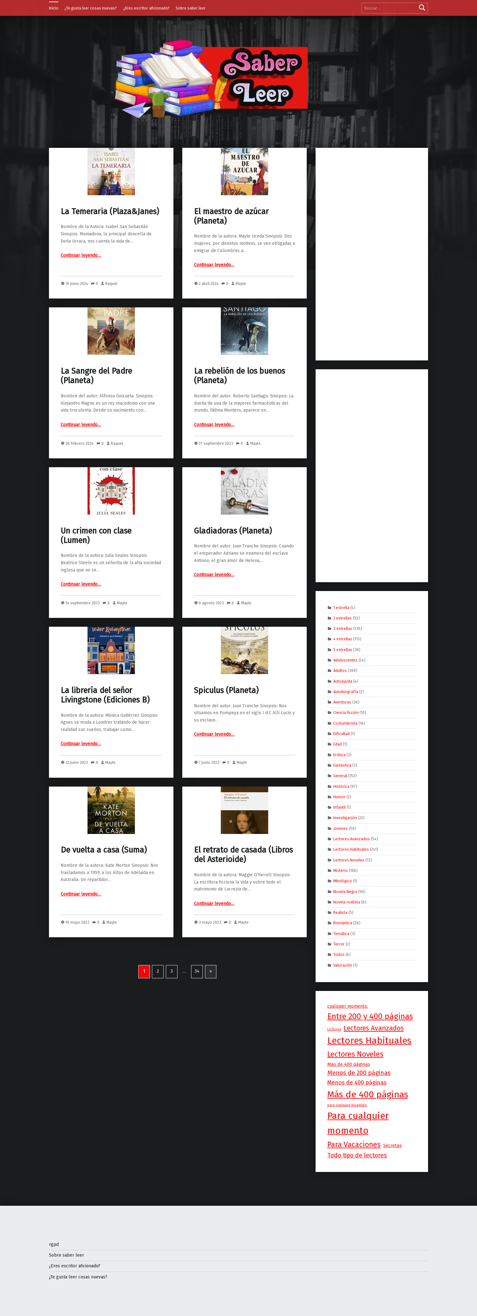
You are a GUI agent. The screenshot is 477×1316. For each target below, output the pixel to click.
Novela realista (346, 902)
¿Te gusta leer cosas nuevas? (90, 8)
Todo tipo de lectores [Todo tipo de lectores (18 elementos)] (357, 1155)
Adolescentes (345, 660)
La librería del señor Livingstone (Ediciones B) (105, 695)
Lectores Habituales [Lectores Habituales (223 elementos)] (369, 1040)
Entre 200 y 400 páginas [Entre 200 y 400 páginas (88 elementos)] (370, 1016)
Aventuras (342, 702)
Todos (339, 954)
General (340, 775)
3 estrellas (342, 628)
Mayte (241, 283)
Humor (339, 796)
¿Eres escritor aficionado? (146, 8)
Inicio (53, 8)
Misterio (340, 870)
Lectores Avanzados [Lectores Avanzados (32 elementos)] (374, 1028)
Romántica (342, 923)
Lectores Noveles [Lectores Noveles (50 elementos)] (355, 1054)
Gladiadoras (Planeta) (233, 531)
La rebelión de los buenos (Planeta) (239, 375)
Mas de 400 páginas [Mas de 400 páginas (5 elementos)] (348, 1064)
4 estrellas (342, 639)
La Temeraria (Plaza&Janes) (110, 211)
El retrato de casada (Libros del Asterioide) (243, 854)
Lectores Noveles (349, 859)
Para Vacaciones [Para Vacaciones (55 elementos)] (354, 1144)
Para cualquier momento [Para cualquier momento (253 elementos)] (358, 1123)
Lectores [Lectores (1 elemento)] (334, 1029)
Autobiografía (345, 691)
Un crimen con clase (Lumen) (96, 535)
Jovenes (340, 828)
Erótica (339, 754)
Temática (341, 933)
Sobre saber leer (191, 8)
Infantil (339, 807)
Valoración (342, 965)
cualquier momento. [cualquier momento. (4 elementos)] (347, 1006)
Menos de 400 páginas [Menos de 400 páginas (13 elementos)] (357, 1082)
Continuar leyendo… (81, 255)
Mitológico (342, 880)
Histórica (341, 786)
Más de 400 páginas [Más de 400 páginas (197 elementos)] (367, 1094)
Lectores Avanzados (351, 838)
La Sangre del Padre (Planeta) (96, 375)
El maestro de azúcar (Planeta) (231, 216)
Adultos (340, 670)
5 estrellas (342, 649)
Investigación (345, 817)
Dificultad (341, 733)
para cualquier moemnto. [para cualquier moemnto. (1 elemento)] (347, 1105)
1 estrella (341, 607)
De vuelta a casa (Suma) (104, 850)
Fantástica (342, 765)
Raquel (111, 283)
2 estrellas (342, 617)
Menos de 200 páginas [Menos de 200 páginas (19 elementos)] (359, 1073)
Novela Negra (345, 891)
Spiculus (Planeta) (226, 690)
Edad (337, 744)
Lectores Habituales (351, 849)
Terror (339, 944)
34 (197, 971)
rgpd (54, 1244)
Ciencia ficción (346, 712)
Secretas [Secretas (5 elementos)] (392, 1145)
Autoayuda (342, 681)
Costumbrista (345, 723)
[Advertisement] (372, 254)
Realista (340, 912)
